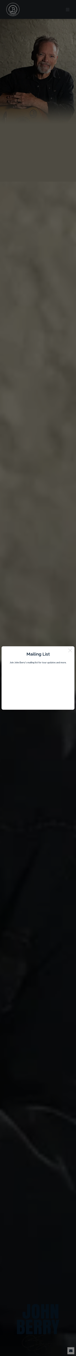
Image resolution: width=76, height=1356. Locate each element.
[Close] (70, 650)
